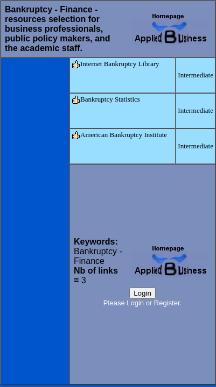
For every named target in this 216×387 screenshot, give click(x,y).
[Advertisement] (35, 221)
